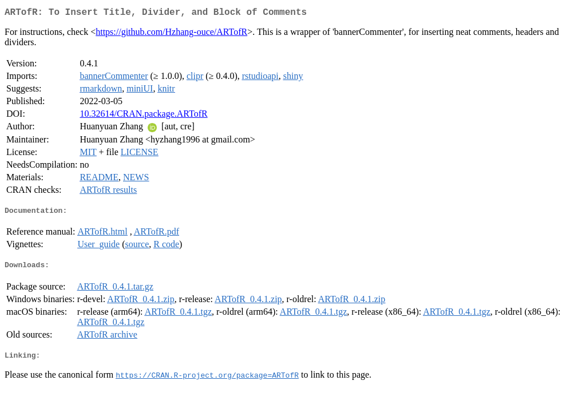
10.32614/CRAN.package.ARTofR (143, 116)
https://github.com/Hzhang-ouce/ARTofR (171, 34)
